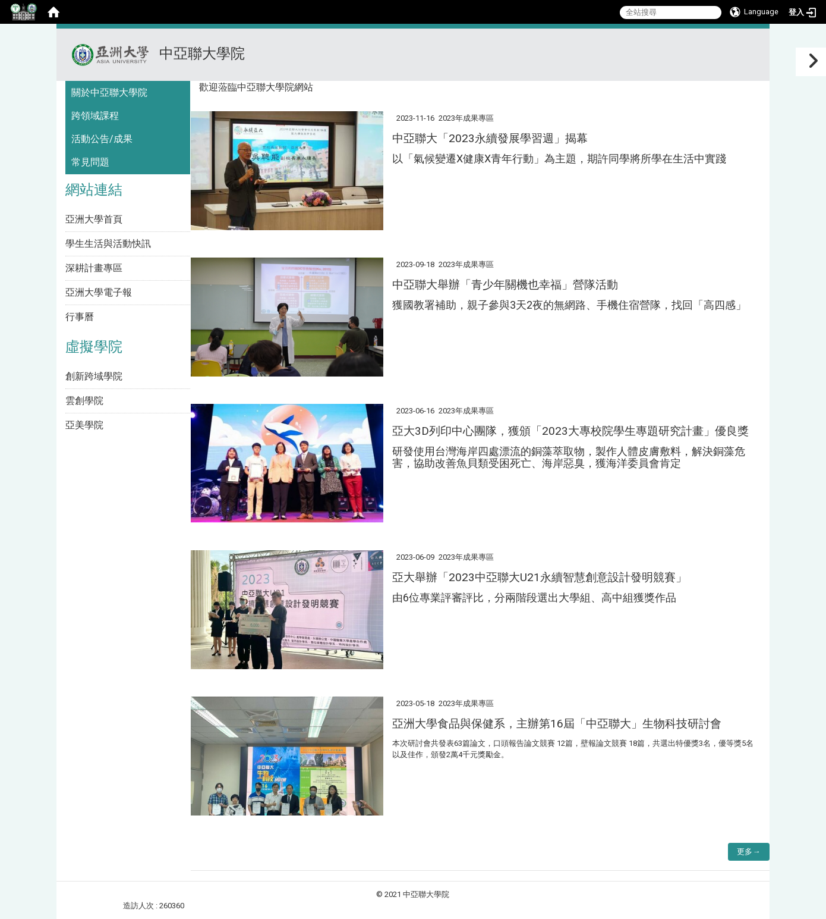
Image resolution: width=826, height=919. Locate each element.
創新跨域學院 (93, 376)
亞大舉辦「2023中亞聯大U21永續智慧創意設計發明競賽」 (539, 577)
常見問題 (90, 162)
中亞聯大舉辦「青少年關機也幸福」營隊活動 (505, 284)
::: (755, 43)
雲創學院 (84, 400)
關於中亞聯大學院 (109, 92)
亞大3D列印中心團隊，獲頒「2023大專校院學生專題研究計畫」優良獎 (570, 431)
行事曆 (79, 316)
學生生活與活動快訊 (108, 243)
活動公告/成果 (102, 139)
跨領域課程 (95, 115)
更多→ (748, 851)
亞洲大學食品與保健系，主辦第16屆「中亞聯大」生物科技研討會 (556, 723)
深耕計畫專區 (93, 268)
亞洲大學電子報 (98, 292)
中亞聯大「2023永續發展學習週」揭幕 (490, 138)
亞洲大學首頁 (93, 219)
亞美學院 (84, 425)
